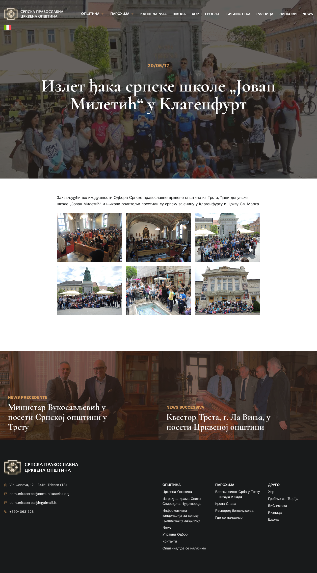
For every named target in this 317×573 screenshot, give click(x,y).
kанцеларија (153, 14)
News (308, 14)
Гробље (213, 14)
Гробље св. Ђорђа (283, 499)
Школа (179, 14)
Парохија (120, 14)
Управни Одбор (175, 535)
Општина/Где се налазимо (184, 548)
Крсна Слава (225, 504)
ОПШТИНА (171, 485)
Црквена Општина (177, 492)
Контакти (169, 541)
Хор (195, 14)
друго (274, 485)
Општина (90, 14)
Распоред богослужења (234, 511)
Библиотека (238, 14)
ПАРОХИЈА (224, 485)
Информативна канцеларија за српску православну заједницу (181, 516)
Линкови (288, 14)
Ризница (265, 14)
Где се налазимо (228, 518)
